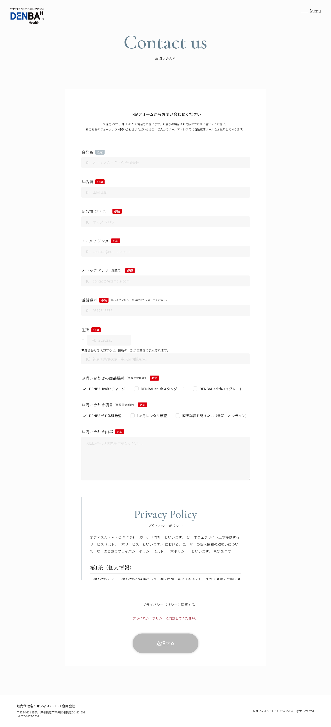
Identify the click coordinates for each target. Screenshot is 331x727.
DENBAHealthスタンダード (162, 388)
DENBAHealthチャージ (107, 388)
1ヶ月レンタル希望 (152, 415)
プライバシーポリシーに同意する (165, 604)
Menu (315, 11)
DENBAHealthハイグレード (221, 388)
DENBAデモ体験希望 (105, 415)
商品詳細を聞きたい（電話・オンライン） (215, 415)
